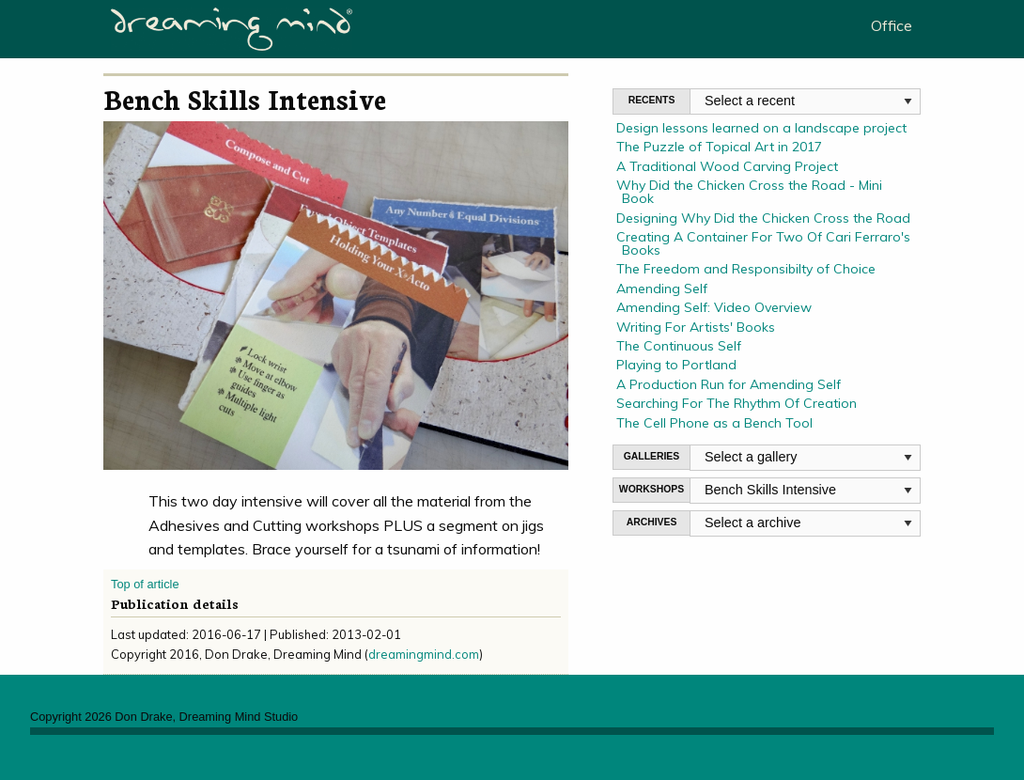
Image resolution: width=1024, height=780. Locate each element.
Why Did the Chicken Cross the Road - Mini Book (749, 192)
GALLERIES (651, 456)
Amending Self (661, 288)
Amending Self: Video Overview (714, 307)
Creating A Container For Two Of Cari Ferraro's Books (763, 243)
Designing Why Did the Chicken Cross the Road (763, 218)
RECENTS (651, 100)
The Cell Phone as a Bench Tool (714, 422)
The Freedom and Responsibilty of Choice (746, 268)
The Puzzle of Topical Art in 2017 (719, 146)
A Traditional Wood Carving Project (727, 166)
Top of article (145, 584)
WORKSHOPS (651, 489)
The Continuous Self (678, 345)
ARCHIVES (652, 522)
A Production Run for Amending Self (728, 384)
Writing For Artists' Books (695, 327)
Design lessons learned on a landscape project (761, 127)
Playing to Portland (676, 364)
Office (891, 25)
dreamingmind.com (423, 654)
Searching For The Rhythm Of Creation (736, 403)
